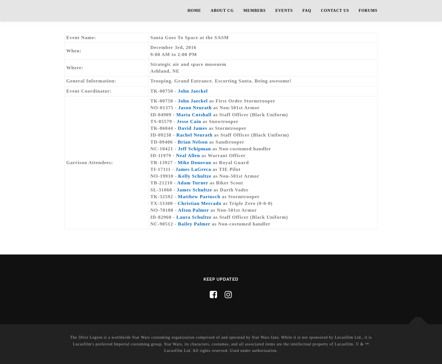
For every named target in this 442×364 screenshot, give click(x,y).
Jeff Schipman (194, 148)
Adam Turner (192, 183)
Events (284, 10)
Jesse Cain (189, 121)
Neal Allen (188, 155)
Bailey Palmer (194, 224)
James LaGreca (193, 169)
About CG (222, 10)
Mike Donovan (194, 162)
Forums (368, 10)
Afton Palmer (193, 210)
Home (194, 10)
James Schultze (194, 190)
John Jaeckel (193, 91)
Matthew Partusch (199, 196)
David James (192, 128)
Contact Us (335, 10)
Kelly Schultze (194, 176)
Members (254, 10)
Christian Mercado (199, 203)
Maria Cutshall (193, 114)
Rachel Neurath (194, 135)
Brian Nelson (193, 142)
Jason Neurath (195, 107)
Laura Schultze (193, 217)
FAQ (306, 10)
